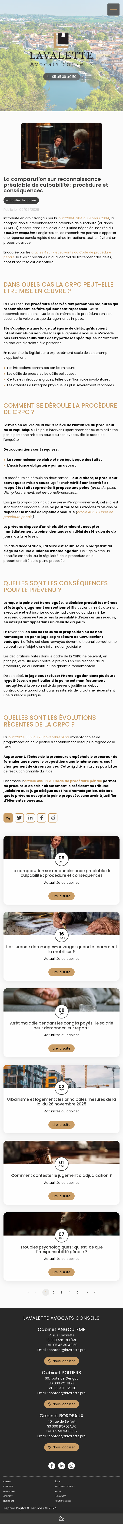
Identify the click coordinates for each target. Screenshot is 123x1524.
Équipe (57, 1481)
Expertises (8, 1486)
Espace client (61, 1518)
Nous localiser (64, 1361)
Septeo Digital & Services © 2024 (30, 1508)
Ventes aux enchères (64, 1486)
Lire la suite (61, 896)
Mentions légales (63, 1501)
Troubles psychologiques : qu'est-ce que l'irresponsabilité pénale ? (61, 1249)
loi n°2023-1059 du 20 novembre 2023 (38, 737)
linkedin (61, 1465)
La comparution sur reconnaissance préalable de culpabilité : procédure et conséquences (62, 873)
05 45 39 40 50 (64, 76)
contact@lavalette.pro (67, 1350)
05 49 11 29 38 (65, 1388)
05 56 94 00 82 (65, 1431)
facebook (51, 1465)
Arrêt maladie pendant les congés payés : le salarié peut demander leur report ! (61, 1025)
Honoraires (60, 1496)
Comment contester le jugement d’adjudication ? (61, 1175)
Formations (9, 1491)
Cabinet (7, 1481)
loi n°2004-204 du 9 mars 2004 (83, 218)
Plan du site (8, 1501)
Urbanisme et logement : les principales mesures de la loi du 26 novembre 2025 (61, 1102)
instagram (71, 1465)
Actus (58, 1491)
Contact (8, 1496)
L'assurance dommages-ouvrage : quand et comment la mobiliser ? (61, 949)
